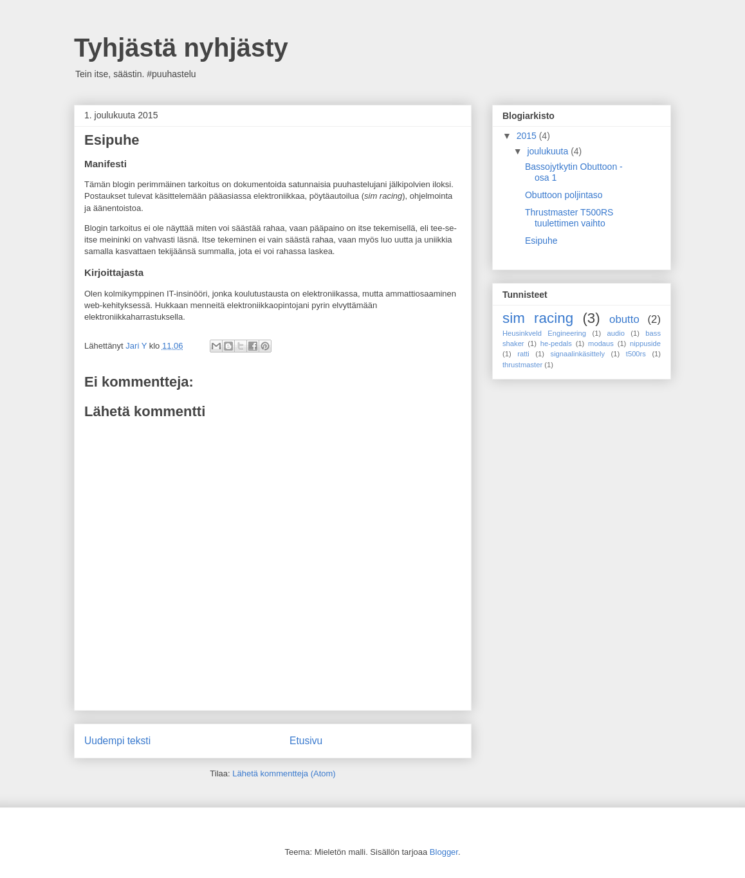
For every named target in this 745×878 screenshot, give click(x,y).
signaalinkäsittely (578, 354)
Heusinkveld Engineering (544, 333)
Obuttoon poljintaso (564, 195)
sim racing (537, 318)
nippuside (645, 343)
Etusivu (306, 740)
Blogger (444, 852)
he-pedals (556, 343)
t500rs (636, 354)
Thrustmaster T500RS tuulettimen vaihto (569, 217)
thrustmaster (522, 365)
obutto (624, 319)
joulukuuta (549, 151)
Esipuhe (541, 240)
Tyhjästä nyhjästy (181, 47)
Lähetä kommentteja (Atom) (283, 773)
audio (616, 333)
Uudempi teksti (117, 740)
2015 (528, 136)
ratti (523, 354)
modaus (601, 343)
